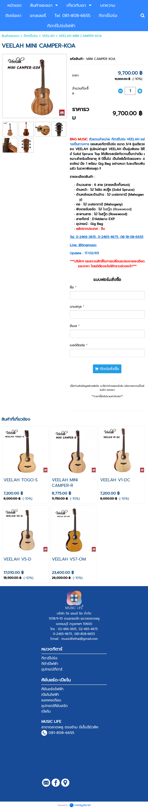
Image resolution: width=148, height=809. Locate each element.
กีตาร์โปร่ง (31, 35)
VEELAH (48, 35)
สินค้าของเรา (10, 35)
